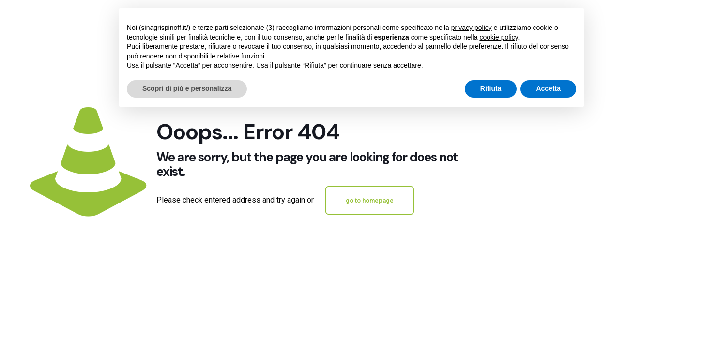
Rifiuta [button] (491, 88)
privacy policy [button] (471, 27)
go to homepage (370, 200)
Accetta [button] (548, 88)
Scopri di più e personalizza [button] (186, 88)
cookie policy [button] (498, 37)
